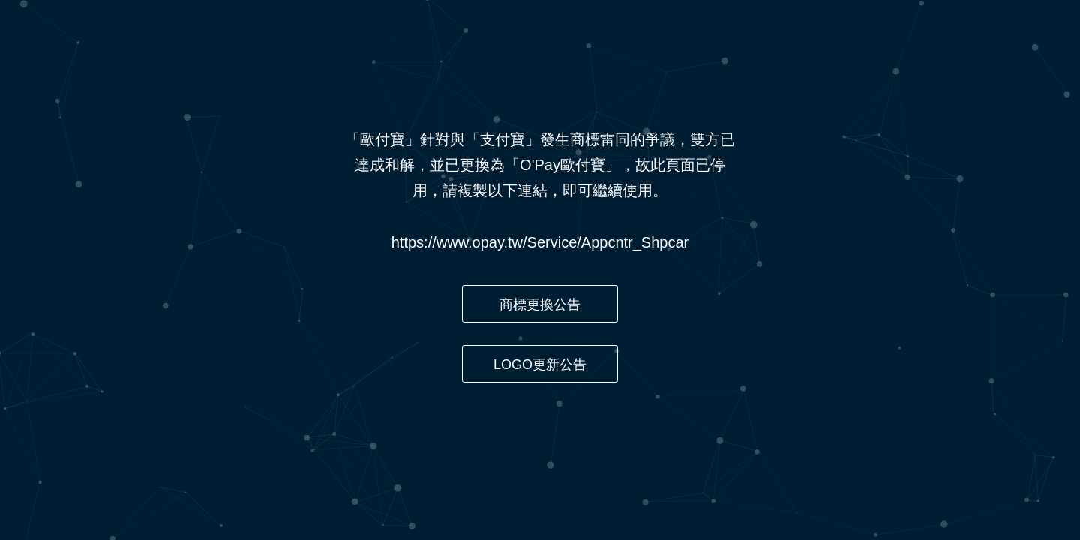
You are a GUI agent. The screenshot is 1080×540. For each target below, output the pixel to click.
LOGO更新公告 (540, 364)
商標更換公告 (540, 304)
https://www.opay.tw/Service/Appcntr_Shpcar (540, 242)
